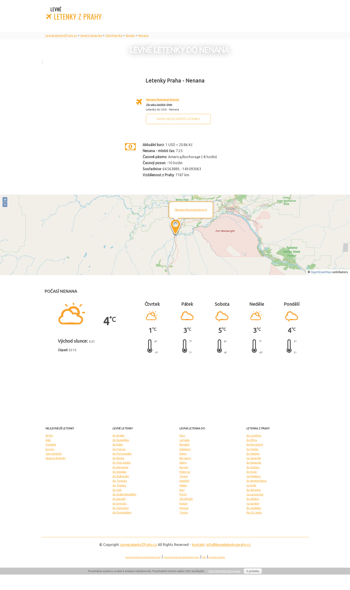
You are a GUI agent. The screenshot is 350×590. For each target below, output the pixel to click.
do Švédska (119, 471)
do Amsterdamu (256, 480)
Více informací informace (224, 571)
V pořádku (252, 571)
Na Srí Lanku (254, 512)
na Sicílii (251, 485)
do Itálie (117, 444)
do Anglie (118, 435)
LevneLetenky (138, 545)
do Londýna (253, 435)
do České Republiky (124, 494)
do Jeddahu (253, 508)
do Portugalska (121, 453)
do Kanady (119, 498)
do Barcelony (254, 444)
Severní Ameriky (56, 458)
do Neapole (253, 462)
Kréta (182, 453)
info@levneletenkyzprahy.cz (228, 545)
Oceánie (51, 444)
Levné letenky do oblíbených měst (181, 557)
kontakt (198, 545)
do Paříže (252, 449)
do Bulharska (120, 476)
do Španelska (120, 440)
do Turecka (119, 480)
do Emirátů (119, 503)
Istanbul (184, 480)
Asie (48, 440)
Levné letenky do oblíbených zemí (143, 557)
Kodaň (183, 503)
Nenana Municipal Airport (162, 99)
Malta (183, 485)
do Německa (120, 467)
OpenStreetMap (321, 272)
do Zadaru (253, 467)
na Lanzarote (254, 494)
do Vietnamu (120, 508)
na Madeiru (253, 476)
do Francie (119, 449)
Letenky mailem (216, 557)
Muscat (184, 508)
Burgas (183, 467)
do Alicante (253, 489)
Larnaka (184, 440)
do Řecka (118, 458)
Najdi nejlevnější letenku (178, 119)
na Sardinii (252, 503)
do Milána (252, 498)
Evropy (50, 449)
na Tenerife (253, 458)
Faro (182, 435)
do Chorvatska (121, 462)
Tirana (183, 476)
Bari (182, 489)
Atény (183, 462)
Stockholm (186, 498)
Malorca (184, 471)
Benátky (184, 444)
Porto (183, 494)
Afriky (49, 435)
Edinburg (185, 449)
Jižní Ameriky (54, 453)
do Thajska (119, 485)
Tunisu (183, 512)
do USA (116, 489)
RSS (204, 557)
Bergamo (185, 458)
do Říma (251, 440)
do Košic (251, 471)
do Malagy (253, 453)
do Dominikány (121, 512)
